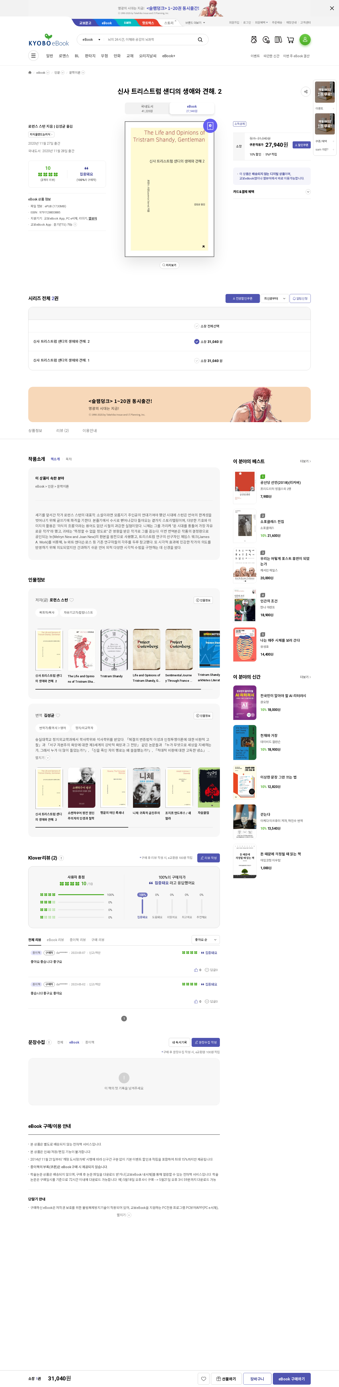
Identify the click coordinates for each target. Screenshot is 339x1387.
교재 (129, 56)
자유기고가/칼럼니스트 (78, 612)
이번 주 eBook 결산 (296, 56)
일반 (49, 56)
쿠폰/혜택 (321, 141)
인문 (57, 72)
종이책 (89, 1042)
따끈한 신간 (271, 56)
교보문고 (85, 23)
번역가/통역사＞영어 (52, 728)
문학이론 (74, 72)
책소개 (55, 459)
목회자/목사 (46, 612)
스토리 (169, 23)
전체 (60, 1042)
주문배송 (277, 22)
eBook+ (168, 56)
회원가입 (234, 22)
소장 (204, 342)
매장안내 (291, 22)
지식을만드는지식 (40, 134)
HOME (30, 72)
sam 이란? (321, 149)
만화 (117, 56)
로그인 (247, 22)
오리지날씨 (148, 56)
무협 (104, 56)
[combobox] (90, 39)
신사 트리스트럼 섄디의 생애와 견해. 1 (61, 360)
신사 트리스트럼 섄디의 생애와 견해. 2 (61, 341)
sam (127, 22)
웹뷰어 (93, 218)
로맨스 (64, 56)
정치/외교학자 (84, 728)
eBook (107, 23)
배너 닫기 (332, 8)
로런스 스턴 (36, 126)
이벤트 (255, 56)
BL (77, 56)
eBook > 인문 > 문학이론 (52, 486)
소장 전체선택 (210, 326)
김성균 (60, 126)
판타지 (90, 56)
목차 (69, 459)
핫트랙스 (148, 23)
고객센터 (305, 22)
